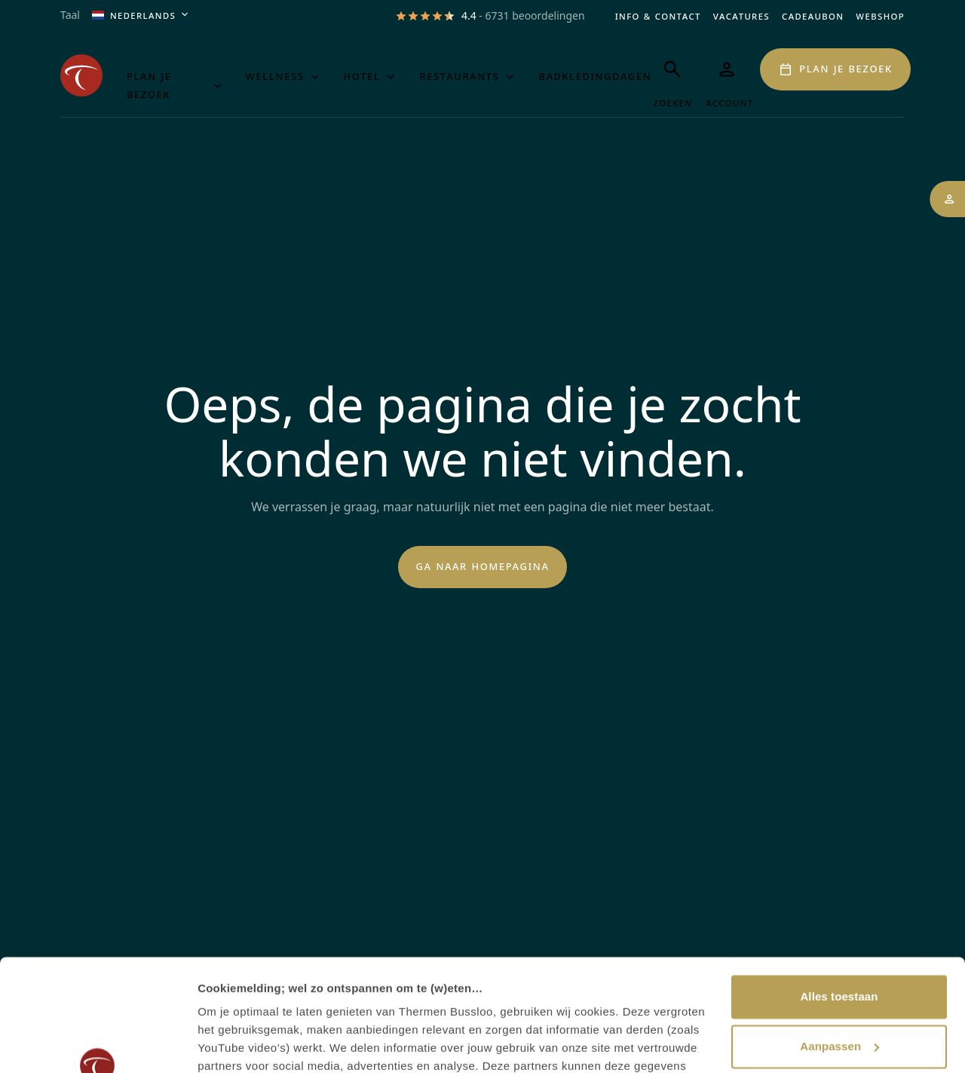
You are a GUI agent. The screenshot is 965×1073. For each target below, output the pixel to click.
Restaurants (468, 75)
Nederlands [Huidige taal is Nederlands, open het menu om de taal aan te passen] (141, 15)
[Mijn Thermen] (727, 79)
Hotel (371, 75)
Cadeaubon (813, 15)
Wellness (284, 75)
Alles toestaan (839, 896)
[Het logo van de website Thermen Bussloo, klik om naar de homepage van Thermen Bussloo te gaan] (81, 75)
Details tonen (233, 1043)
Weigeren (839, 995)
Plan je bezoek (176, 84)
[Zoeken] (672, 79)
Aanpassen (839, 945)
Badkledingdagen (594, 75)
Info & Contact (658, 15)
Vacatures (741, 15)
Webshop (880, 15)
